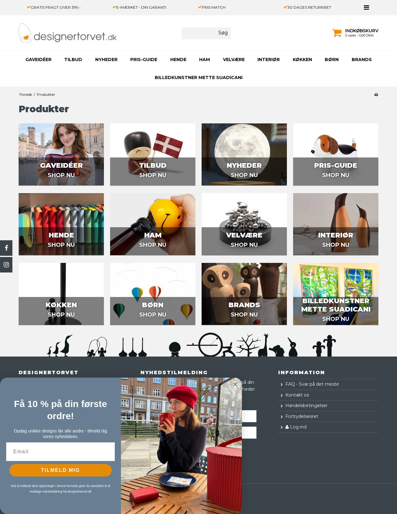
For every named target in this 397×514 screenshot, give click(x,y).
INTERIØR (268, 59)
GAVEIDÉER (38, 59)
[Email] (60, 451)
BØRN (332, 59)
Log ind (295, 427)
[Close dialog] (235, 384)
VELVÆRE (234, 59)
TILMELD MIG (60, 470)
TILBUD (73, 59)
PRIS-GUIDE (143, 59)
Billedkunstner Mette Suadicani (199, 77)
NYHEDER (106, 59)
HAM (204, 59)
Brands (362, 59)
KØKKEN (302, 59)
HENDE (178, 59)
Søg (223, 33)
